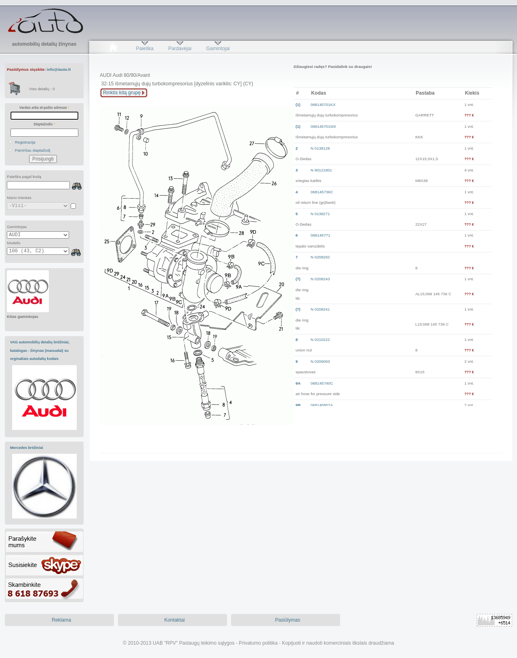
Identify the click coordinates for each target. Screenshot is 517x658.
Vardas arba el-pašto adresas (44, 108)
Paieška (144, 48)
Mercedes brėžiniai (26, 448)
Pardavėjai (179, 48)
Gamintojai (217, 48)
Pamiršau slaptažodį (32, 150)
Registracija (25, 142)
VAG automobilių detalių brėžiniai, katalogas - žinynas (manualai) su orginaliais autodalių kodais (39, 350)
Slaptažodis (44, 124)
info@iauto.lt (59, 69)
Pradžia (113, 48)
